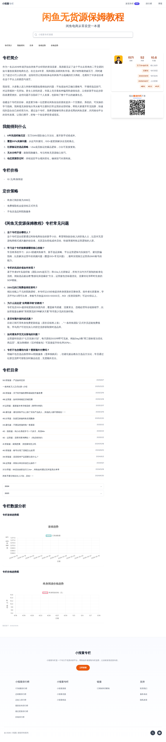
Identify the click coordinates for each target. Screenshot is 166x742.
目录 (31, 45)
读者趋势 (42, 45)
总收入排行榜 (20, 700)
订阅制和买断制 (103, 688)
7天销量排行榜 (21, 688)
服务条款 (143, 694)
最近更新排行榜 (21, 711)
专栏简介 (8, 45)
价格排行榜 (19, 717)
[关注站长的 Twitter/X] (152, 733)
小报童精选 (61, 700)
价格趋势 (54, 45)
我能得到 (20, 45)
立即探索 (83, 668)
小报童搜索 (61, 688)
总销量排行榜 (20, 694)
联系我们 (143, 688)
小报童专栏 (83, 653)
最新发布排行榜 (21, 706)
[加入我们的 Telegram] (159, 733)
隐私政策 (143, 700)
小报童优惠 (61, 694)
